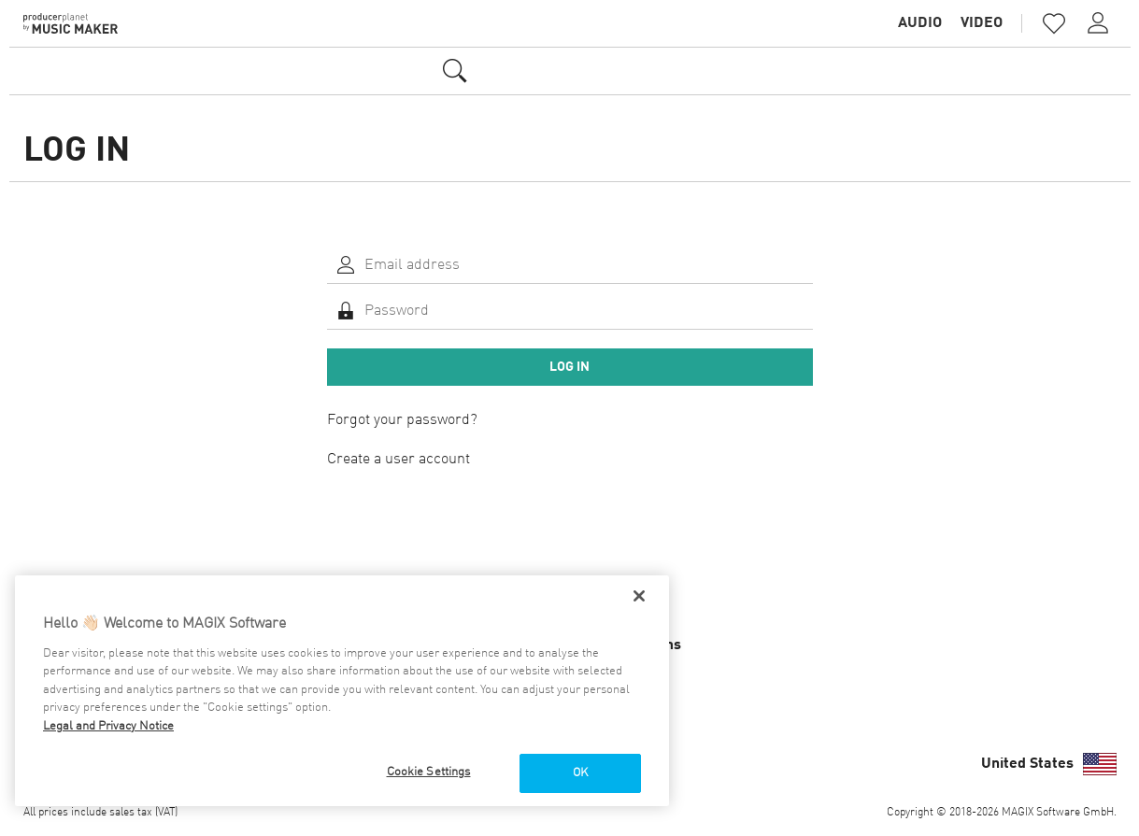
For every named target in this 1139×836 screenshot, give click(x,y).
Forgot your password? (402, 420)
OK (580, 773)
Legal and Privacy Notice (108, 726)
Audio (920, 23)
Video (982, 23)
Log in (569, 367)
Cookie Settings (429, 772)
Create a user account (398, 459)
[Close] (639, 595)
